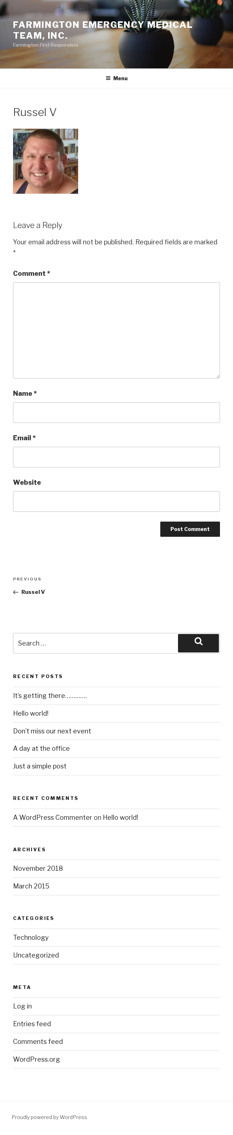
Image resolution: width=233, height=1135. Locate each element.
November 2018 (38, 868)
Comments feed (38, 1041)
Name (25, 393)
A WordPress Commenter (52, 817)
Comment (31, 273)
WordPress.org (36, 1059)
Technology (31, 937)
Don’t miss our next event (52, 731)
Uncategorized (36, 955)
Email (24, 438)
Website (27, 482)
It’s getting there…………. (50, 695)
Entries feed (32, 1024)
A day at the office (41, 748)
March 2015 (31, 886)
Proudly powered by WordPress (49, 1117)
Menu (117, 78)
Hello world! (30, 713)
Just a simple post (40, 766)
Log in (22, 1006)
